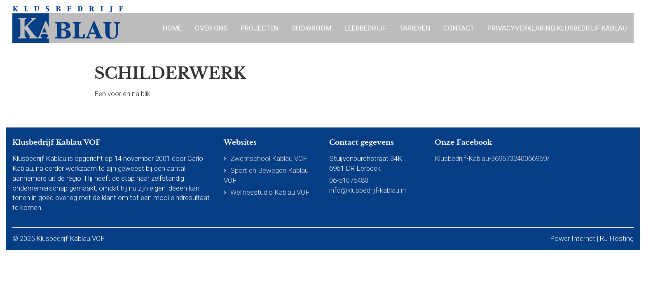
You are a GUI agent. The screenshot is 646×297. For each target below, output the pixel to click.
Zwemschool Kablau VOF (268, 158)
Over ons (211, 28)
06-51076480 (348, 180)
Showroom (311, 28)
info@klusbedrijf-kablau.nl (367, 190)
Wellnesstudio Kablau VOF (269, 192)
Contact (458, 28)
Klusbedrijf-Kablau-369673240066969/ (492, 158)
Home (172, 28)
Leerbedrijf (365, 28)
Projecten (260, 28)
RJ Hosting (617, 238)
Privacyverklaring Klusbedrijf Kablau (557, 28)
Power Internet (572, 238)
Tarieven (414, 28)
